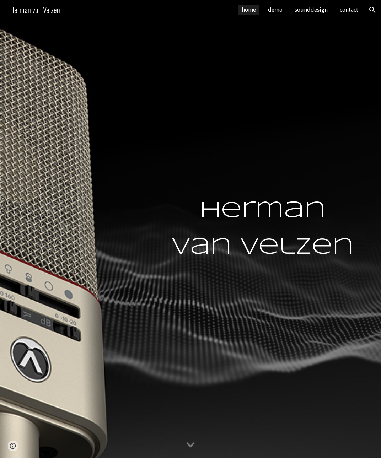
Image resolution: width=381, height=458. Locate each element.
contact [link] (349, 9)
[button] (372, 9)
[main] (263, 229)
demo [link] (275, 9)
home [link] (249, 9)
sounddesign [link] (311, 9)
